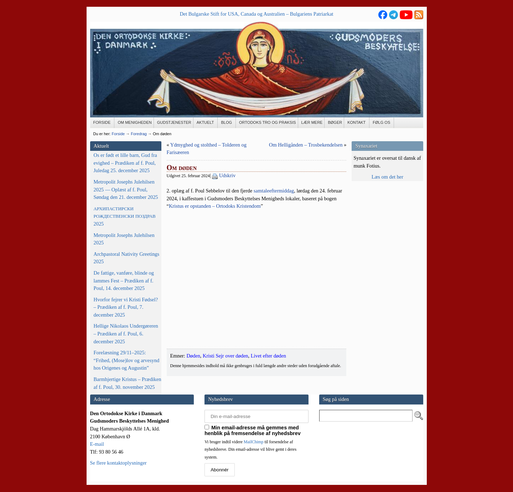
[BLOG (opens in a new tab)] (227, 122)
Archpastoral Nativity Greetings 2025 (127, 258)
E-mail (97, 444)
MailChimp (253, 441)
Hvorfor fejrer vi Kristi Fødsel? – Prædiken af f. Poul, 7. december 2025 (126, 307)
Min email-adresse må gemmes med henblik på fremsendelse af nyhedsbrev (252, 430)
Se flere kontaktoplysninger (118, 463)
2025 (125, 216)
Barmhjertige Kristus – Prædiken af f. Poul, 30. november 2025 (127, 383)
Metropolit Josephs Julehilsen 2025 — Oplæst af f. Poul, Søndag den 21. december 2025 (126, 189)
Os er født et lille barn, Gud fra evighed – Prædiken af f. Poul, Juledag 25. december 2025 (125, 162)
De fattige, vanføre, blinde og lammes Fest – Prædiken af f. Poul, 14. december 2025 (124, 280)
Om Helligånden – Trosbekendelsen (306, 145)
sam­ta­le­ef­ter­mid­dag (274, 191)
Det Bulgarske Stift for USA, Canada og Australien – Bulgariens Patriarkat (256, 14)
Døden (193, 356)
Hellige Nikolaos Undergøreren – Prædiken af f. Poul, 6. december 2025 (126, 333)
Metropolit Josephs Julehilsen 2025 (124, 239)
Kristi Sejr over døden (225, 356)
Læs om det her (387, 177)
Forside (118, 134)
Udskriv (227, 175)
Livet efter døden (268, 356)
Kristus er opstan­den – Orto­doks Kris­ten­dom (215, 206)
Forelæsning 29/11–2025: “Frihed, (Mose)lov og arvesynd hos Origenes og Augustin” (127, 360)
